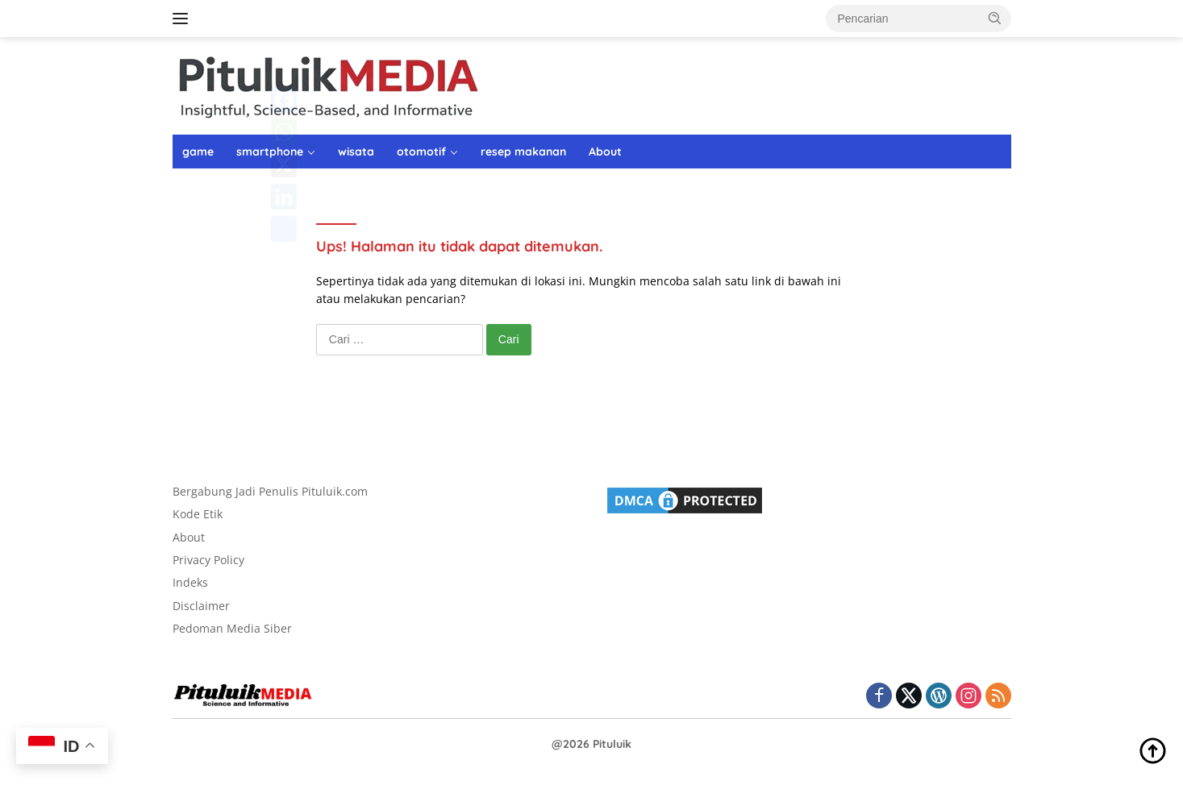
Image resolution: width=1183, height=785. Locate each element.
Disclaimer (201, 605)
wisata (356, 151)
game (198, 151)
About (605, 151)
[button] (995, 18)
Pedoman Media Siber (232, 628)
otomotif (421, 151)
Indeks (190, 582)
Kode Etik (198, 513)
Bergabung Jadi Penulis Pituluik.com (270, 491)
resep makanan (523, 151)
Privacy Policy (208, 559)
